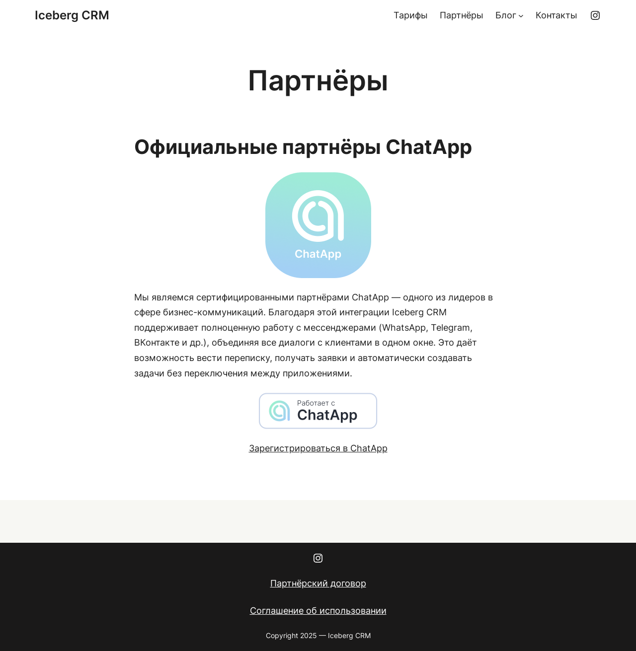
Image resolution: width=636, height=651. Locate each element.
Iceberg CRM (72, 15)
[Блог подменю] (521, 15)
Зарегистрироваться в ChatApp (318, 448)
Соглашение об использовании (318, 610)
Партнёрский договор (318, 583)
